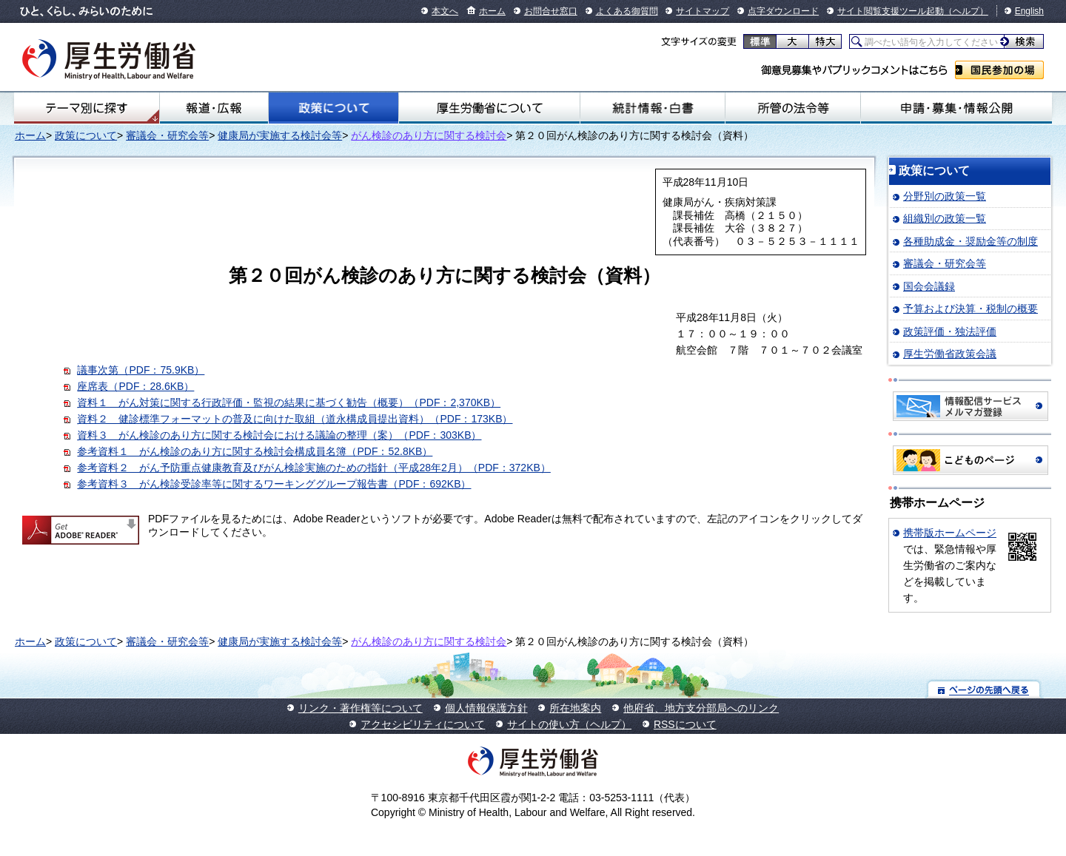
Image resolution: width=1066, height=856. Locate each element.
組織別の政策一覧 (944, 218)
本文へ (445, 11)
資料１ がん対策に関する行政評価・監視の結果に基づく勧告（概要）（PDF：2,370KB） (288, 402)
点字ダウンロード (783, 11)
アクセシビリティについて (423, 724)
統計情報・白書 (652, 108)
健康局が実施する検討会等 (280, 135)
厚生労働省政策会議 (949, 354)
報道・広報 (214, 108)
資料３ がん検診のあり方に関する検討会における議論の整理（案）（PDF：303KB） (279, 435)
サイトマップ (702, 11)
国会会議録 (929, 286)
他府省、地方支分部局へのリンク (701, 708)
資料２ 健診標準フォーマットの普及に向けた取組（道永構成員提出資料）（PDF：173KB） (294, 419)
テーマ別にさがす (86, 108)
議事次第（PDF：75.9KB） (140, 370)
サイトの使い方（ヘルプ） (569, 724)
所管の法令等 (792, 108)
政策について (333, 108)
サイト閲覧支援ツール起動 (890, 11)
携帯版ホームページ (949, 533)
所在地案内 (575, 708)
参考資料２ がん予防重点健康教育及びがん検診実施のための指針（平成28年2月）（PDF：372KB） (313, 468)
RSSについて (685, 724)
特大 (825, 41)
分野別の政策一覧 (944, 196)
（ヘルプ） (966, 11)
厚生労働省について (489, 108)
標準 (760, 41)
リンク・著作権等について (360, 708)
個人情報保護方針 (486, 708)
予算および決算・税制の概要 (970, 308)
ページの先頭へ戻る (984, 689)
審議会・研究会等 (167, 135)
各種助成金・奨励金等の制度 (970, 241)
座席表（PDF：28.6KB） (135, 386)
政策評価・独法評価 (949, 331)
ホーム (492, 11)
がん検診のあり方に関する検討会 (428, 135)
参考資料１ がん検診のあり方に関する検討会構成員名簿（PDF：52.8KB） (254, 451)
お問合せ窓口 (550, 11)
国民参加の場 (999, 70)
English (1029, 11)
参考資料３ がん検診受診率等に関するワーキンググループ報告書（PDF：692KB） (274, 484)
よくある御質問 (627, 11)
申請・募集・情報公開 (956, 108)
